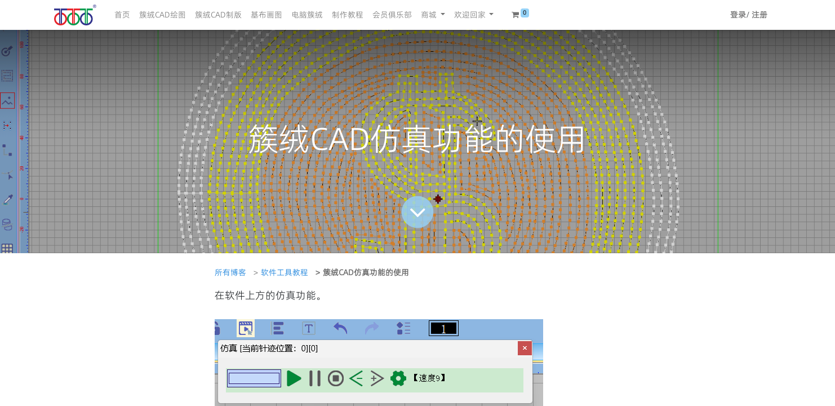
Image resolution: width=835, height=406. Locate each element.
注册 (759, 14)
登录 (738, 14)
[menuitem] (122, 15)
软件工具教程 (284, 272)
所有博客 (230, 272)
